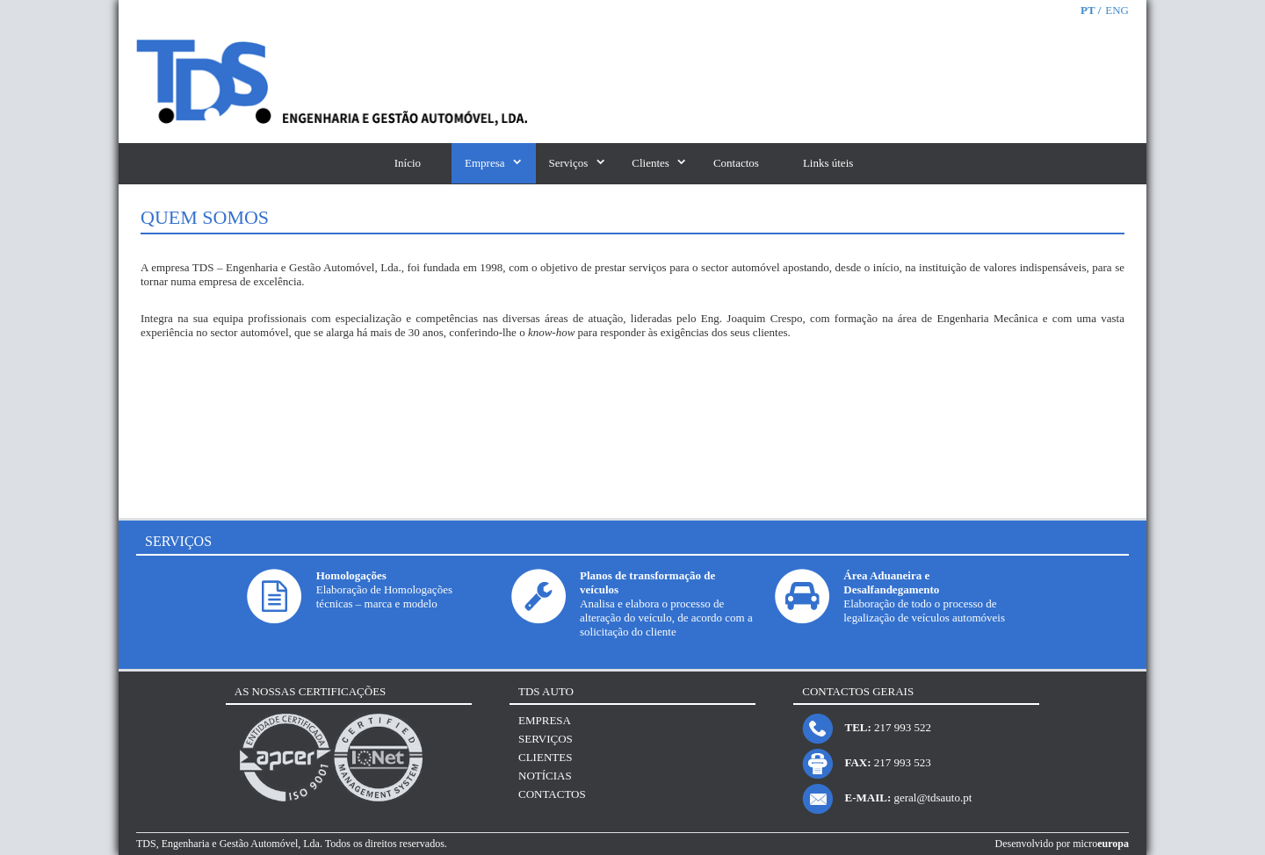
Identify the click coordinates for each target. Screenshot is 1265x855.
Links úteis (828, 162)
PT (1089, 10)
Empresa (484, 162)
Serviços (569, 162)
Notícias (545, 775)
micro (1101, 843)
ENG (1117, 10)
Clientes (650, 162)
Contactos (736, 162)
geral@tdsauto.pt (932, 797)
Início (407, 162)
